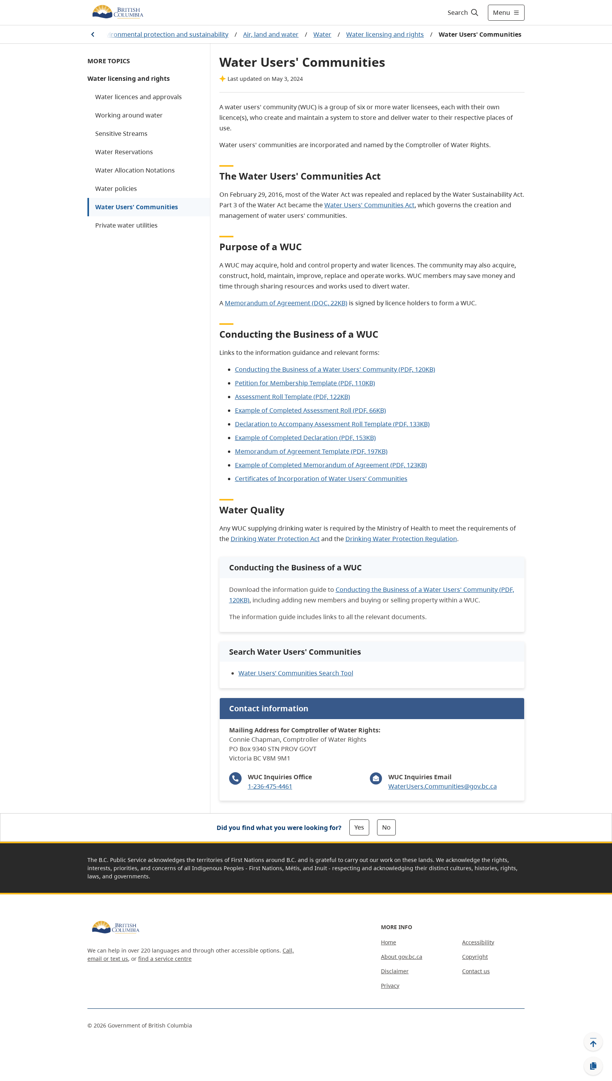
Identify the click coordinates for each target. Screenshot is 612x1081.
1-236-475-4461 (270, 786)
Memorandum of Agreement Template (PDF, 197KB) (311, 451)
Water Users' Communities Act (369, 205)
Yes (359, 827)
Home (388, 942)
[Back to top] (593, 1041)
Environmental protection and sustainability (163, 34)
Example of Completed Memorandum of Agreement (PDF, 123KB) (331, 465)
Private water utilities (126, 225)
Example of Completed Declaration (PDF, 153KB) (305, 437)
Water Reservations (124, 152)
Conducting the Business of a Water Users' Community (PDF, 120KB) (335, 369)
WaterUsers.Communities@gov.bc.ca (442, 786)
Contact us (476, 971)
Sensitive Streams (121, 133)
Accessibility (478, 942)
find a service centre (165, 958)
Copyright (475, 956)
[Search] (463, 12)
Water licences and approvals (138, 97)
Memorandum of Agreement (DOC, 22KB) (286, 303)
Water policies (116, 188)
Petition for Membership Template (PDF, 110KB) (305, 383)
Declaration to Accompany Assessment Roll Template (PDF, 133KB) (332, 424)
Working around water (129, 115)
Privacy (390, 985)
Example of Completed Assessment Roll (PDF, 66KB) (310, 410)
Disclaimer (395, 971)
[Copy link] (593, 1066)
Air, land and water (271, 34)
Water (322, 34)
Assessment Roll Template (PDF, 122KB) (292, 396)
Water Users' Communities (136, 207)
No (386, 827)
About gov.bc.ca (401, 956)
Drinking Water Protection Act (275, 538)
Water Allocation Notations (135, 170)
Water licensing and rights (385, 34)
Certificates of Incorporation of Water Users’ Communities (321, 478)
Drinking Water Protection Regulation (401, 538)
